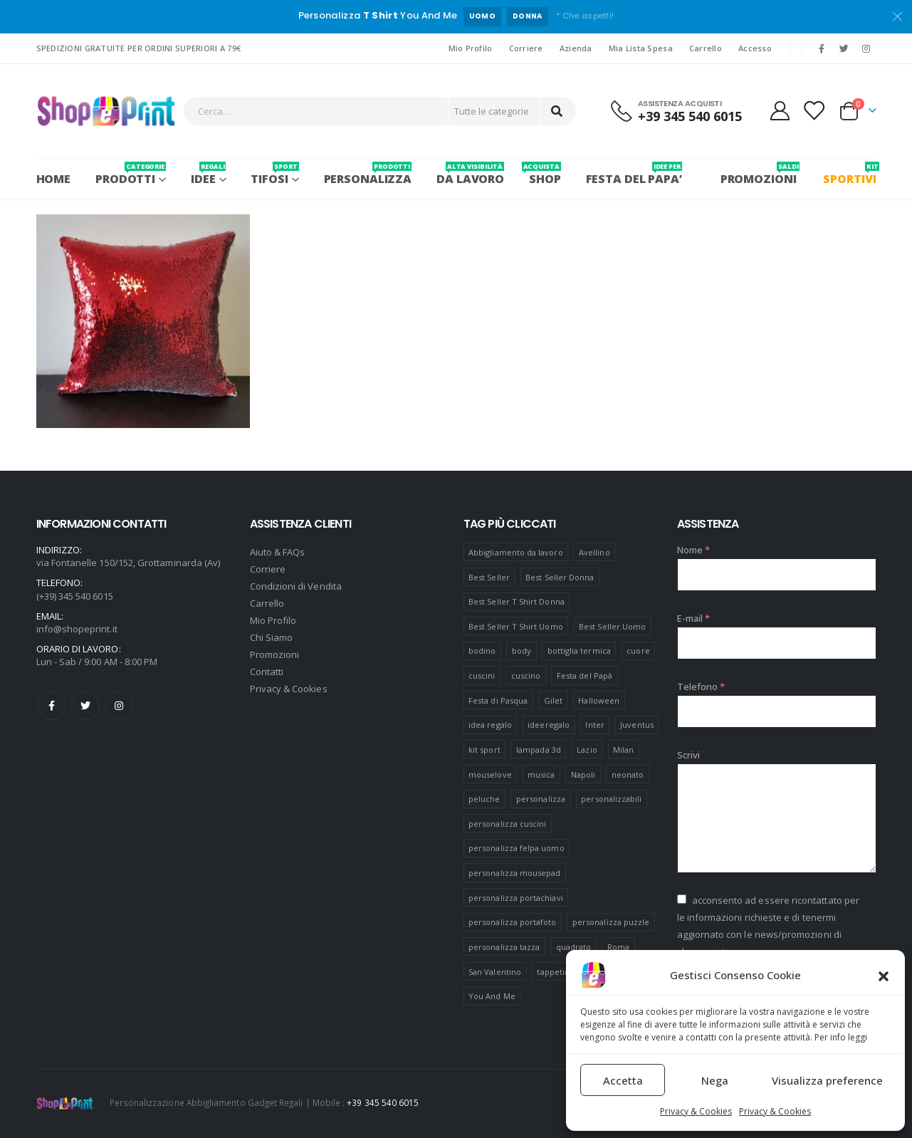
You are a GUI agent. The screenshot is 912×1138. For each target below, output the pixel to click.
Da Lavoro (470, 174)
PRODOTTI (130, 174)
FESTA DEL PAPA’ (634, 174)
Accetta (623, 1080)
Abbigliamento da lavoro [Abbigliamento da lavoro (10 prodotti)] (515, 552)
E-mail (694, 618)
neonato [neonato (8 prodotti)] (628, 774)
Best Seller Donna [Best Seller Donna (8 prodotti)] (559, 577)
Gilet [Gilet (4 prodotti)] (553, 700)
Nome (693, 549)
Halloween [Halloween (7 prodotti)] (598, 700)
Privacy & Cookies (696, 1111)
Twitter (85, 705)
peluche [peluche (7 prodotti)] (484, 798)
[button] (883, 975)
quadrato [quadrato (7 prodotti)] (574, 946)
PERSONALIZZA (368, 174)
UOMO (482, 16)
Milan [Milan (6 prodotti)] (623, 749)
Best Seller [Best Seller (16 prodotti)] (489, 577)
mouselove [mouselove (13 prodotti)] (490, 774)
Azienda (576, 48)
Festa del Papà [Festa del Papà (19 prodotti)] (584, 675)
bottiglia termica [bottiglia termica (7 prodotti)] (579, 650)
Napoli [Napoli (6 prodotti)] (583, 774)
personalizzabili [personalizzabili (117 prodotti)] (611, 798)
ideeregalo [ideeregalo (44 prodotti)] (549, 724)
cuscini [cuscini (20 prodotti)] (481, 675)
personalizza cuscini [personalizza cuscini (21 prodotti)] (507, 823)
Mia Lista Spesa (641, 48)
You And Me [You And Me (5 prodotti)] (491, 996)
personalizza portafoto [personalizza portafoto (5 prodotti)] (512, 922)
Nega (714, 1080)
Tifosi (274, 174)
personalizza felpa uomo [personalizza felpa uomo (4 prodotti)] (516, 847)
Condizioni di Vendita (296, 586)
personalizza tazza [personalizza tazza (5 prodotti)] (504, 946)
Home (53, 179)
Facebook (52, 705)
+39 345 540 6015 (383, 1102)
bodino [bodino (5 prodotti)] (482, 650)
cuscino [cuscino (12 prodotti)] (525, 675)
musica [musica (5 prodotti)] (541, 774)
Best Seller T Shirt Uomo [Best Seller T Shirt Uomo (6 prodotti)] (515, 626)
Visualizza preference (827, 1080)
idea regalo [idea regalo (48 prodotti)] (490, 724)
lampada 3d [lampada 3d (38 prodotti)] (538, 749)
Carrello (705, 48)
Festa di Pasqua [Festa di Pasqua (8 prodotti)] (498, 700)
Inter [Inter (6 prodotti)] (594, 724)
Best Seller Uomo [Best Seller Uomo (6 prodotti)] (612, 626)
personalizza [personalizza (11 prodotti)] (540, 798)
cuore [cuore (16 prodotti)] (638, 650)
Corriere (526, 48)
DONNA (528, 16)
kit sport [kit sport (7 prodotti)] (484, 749)
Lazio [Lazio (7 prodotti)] (587, 749)
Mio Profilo (471, 48)
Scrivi (688, 754)
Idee (208, 174)
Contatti (267, 671)
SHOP (545, 174)
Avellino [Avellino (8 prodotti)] (594, 552)
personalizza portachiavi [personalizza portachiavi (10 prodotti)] (515, 897)
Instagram (119, 705)
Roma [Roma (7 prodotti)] (618, 946)
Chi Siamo (271, 637)
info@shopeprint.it (76, 628)
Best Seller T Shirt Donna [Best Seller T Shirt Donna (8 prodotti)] (516, 601)
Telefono (701, 686)
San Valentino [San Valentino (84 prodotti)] (494, 971)
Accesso (755, 48)
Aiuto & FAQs (277, 551)
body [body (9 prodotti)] (521, 650)
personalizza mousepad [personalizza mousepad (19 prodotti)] (514, 872)
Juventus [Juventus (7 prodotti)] (637, 724)
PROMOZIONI (758, 174)
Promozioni (275, 654)
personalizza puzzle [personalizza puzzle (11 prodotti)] (610, 922)
